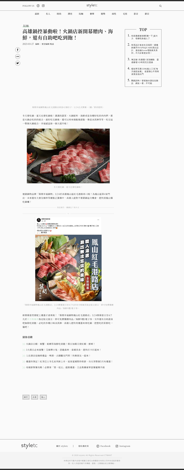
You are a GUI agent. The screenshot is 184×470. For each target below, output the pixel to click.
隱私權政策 (83, 446)
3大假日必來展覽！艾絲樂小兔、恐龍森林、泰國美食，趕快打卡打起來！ (64, 349)
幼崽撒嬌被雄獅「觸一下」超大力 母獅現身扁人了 (144, 37)
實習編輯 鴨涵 (48, 44)
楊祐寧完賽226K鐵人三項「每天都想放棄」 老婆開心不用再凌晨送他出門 (145, 71)
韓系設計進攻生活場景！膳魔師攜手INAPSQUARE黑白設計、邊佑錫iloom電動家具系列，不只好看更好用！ (145, 48)
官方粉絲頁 (33, 319)
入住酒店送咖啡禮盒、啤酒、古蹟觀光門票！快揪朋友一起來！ (58, 355)
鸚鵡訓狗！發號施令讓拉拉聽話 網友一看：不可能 (144, 82)
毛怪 (125, 13)
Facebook (103, 446)
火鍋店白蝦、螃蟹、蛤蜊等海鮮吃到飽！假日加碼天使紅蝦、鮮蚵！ (61, 343)
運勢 (103, 13)
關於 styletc (62, 446)
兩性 (114, 13)
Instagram (123, 446)
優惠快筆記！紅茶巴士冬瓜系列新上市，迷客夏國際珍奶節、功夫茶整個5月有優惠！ (69, 361)
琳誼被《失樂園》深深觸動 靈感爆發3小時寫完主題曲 (145, 61)
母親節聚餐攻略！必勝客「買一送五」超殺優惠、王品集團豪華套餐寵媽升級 (65, 367)
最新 (37, 13)
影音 (136, 13)
